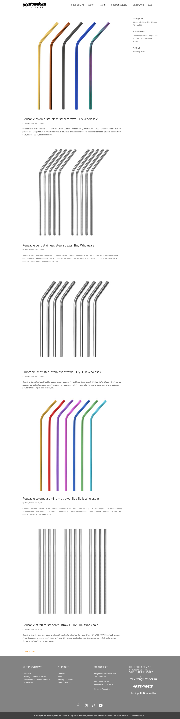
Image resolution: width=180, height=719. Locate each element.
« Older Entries (28, 651)
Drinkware (138, 5)
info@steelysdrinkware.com (105, 673)
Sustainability (119, 5)
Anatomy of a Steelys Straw (34, 676)
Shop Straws (77, 5)
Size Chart (26, 673)
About (91, 5)
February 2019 (139, 51)
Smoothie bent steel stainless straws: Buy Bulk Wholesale (62, 371)
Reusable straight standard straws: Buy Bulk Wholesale (60, 624)
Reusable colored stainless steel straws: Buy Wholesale (60, 118)
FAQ (60, 676)
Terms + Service (65, 682)
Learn (103, 5)
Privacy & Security (66, 679)
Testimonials (27, 682)
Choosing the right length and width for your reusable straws (145, 38)
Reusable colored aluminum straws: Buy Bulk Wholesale (60, 498)
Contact (61, 673)
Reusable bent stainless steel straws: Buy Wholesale (58, 245)
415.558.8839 (100, 676)
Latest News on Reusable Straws (36, 679)
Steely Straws (29, 123)
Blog (150, 5)
